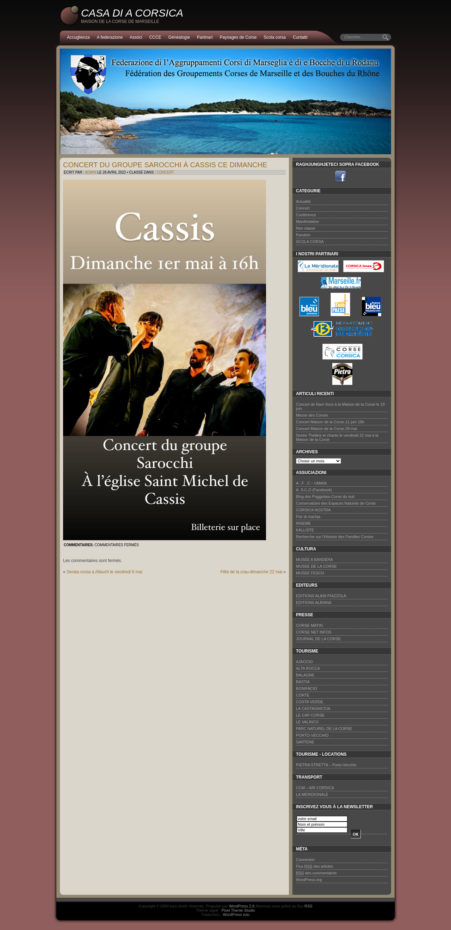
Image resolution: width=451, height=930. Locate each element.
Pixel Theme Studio (238, 910)
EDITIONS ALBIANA (314, 602)
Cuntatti (300, 37)
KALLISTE (305, 530)
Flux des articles (314, 866)
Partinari (205, 37)
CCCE (155, 37)
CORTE (302, 695)
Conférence (306, 215)
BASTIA (303, 682)
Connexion (305, 859)
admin (90, 172)
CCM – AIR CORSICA (315, 788)
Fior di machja (308, 516)
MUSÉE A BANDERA (314, 559)
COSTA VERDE (309, 702)
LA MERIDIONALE (312, 794)
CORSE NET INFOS (314, 632)
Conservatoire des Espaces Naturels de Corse (336, 503)
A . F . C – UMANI (311, 483)
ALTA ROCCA (308, 668)
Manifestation (307, 221)
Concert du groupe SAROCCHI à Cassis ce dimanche (165, 165)
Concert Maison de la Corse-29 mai (326, 428)
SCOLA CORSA (310, 241)
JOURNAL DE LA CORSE (318, 639)
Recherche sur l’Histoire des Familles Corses (334, 537)
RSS (308, 906)
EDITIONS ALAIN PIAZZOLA (321, 596)
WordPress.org (309, 880)
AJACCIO (304, 662)
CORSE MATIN (309, 625)
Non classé (305, 228)
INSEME (303, 523)
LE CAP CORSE (310, 715)
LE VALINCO (307, 722)
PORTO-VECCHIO (312, 735)
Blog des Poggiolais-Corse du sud (325, 496)
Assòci (136, 37)
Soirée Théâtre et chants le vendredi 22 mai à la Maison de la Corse (337, 437)
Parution (303, 235)
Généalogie (179, 37)
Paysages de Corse (238, 37)
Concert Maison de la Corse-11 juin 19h (330, 422)
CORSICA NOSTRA (313, 510)
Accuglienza (78, 37)
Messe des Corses (312, 415)
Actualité (303, 201)
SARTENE (305, 742)
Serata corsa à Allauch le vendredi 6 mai (104, 571)
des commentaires (316, 873)
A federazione (110, 37)
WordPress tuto (236, 914)
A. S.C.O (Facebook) (314, 490)
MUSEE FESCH (310, 573)
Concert (165, 172)
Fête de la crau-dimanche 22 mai (251, 571)
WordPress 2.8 (242, 906)
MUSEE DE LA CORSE (316, 566)
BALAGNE (305, 675)
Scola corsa (275, 37)
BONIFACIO (306, 688)
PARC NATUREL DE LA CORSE (324, 728)
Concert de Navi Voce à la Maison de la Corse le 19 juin (340, 406)
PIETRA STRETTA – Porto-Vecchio (326, 765)
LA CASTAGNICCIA (313, 708)
